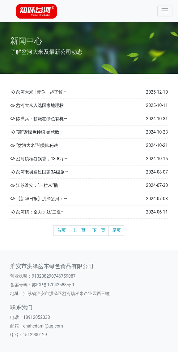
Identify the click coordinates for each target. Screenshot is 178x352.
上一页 (79, 230)
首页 (61, 230)
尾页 (116, 230)
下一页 (98, 230)
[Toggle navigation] (164, 11)
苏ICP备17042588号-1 (53, 284)
